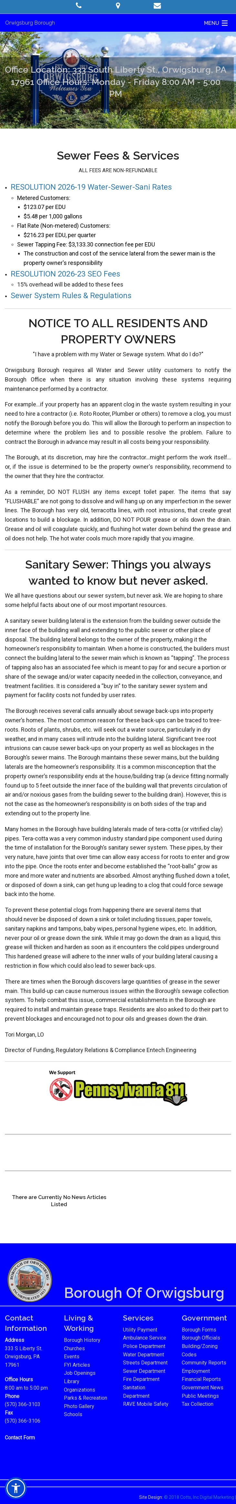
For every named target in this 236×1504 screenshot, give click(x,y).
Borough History (82, 1340)
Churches (74, 1348)
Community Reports (204, 1363)
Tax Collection (197, 1404)
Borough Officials (201, 1338)
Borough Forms (199, 1330)
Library (71, 1381)
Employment (196, 1371)
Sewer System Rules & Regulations (71, 295)
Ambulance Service (144, 1338)
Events (71, 1356)
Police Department (144, 1346)
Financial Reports (201, 1379)
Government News (202, 1387)
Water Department (143, 1355)
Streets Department (145, 1363)
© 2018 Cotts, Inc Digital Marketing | (200, 1497)
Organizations (79, 1390)
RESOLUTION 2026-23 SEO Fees (65, 273)
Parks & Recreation (85, 1398)
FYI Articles (77, 1365)
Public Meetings (200, 1396)
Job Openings (80, 1373)
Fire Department (141, 1379)
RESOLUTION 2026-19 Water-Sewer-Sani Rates (91, 187)
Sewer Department (144, 1371)
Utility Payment (140, 1330)
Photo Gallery (79, 1406)
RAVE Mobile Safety (146, 1404)
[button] (78, 5)
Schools (73, 1414)
